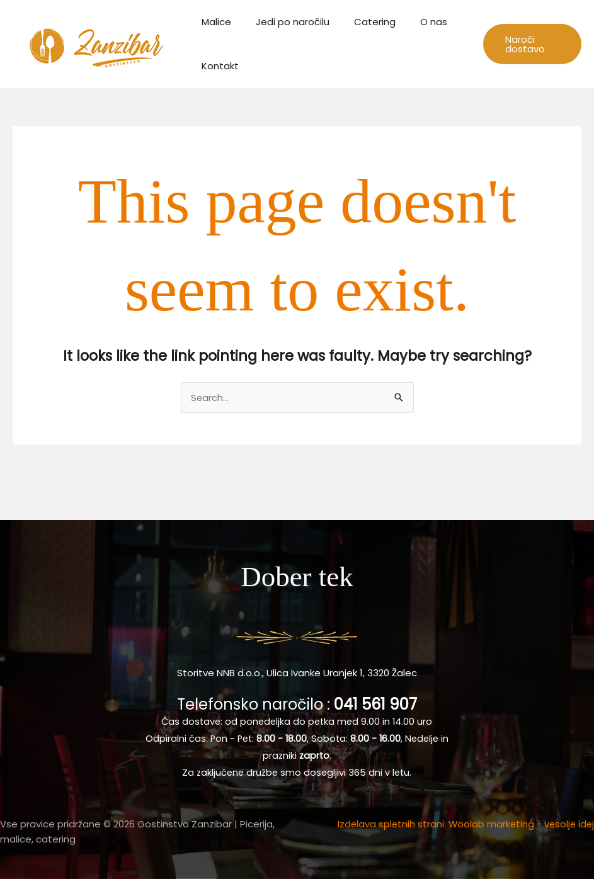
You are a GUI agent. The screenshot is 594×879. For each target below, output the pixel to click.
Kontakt (217, 65)
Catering (360, 21)
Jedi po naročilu (284, 21)
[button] (528, 44)
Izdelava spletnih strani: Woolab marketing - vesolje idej (463, 824)
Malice (213, 21)
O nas (413, 21)
